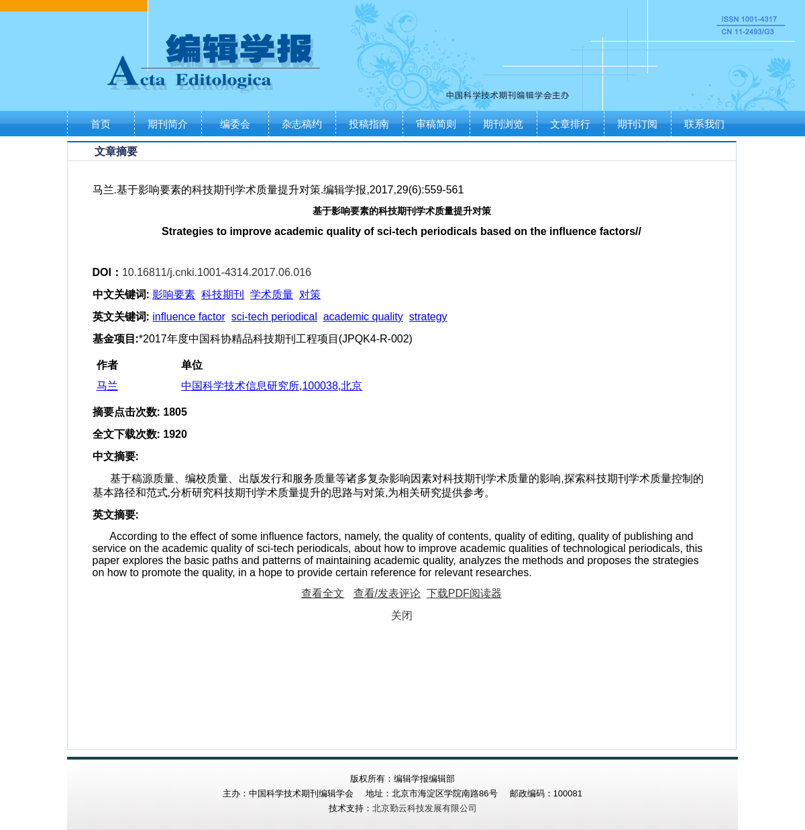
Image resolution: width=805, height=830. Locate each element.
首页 (101, 124)
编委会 (235, 124)
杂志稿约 (302, 124)
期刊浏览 (503, 124)
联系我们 (704, 124)
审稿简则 (436, 124)
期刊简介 (168, 124)
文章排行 (570, 124)
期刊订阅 (637, 124)
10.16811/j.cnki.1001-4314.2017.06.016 (216, 272)
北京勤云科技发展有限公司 (424, 808)
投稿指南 (369, 124)
